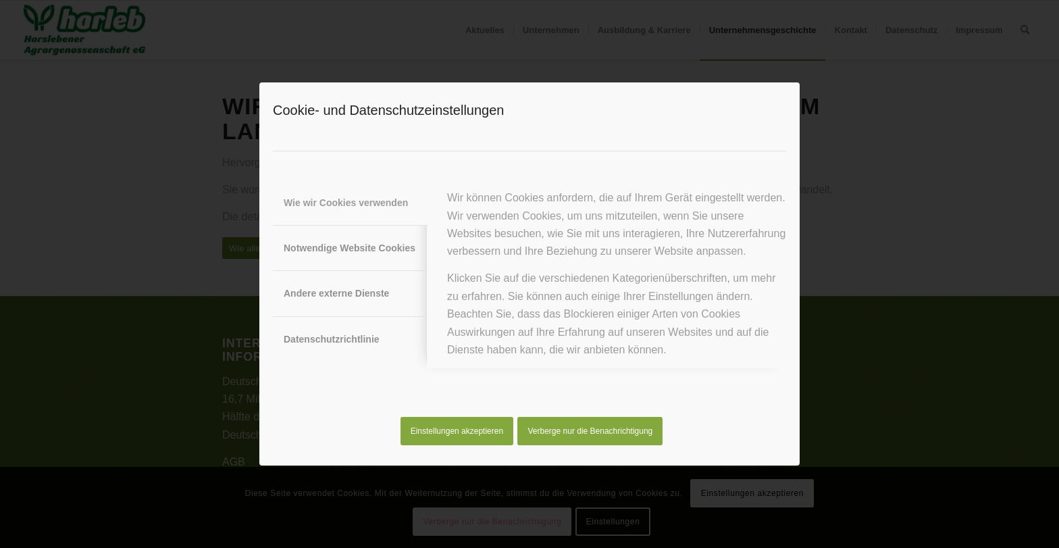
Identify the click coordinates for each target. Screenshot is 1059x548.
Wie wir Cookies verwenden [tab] (346, 202)
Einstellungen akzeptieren (457, 431)
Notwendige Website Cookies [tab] (349, 248)
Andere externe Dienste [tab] (336, 293)
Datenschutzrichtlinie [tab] (332, 339)
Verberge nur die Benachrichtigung (590, 431)
